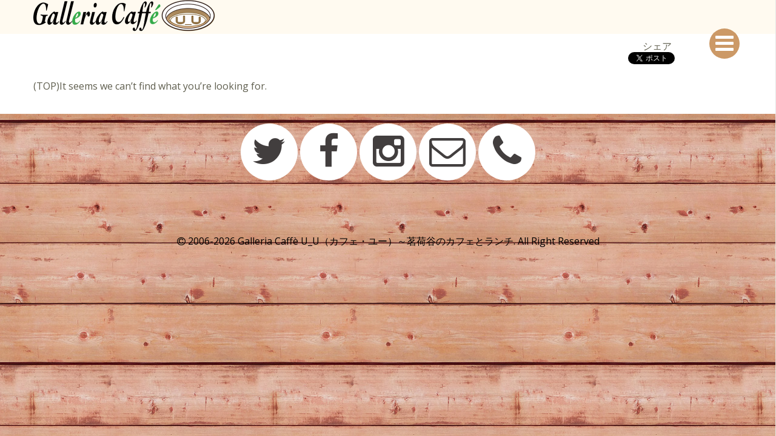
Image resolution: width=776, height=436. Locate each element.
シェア (657, 46)
